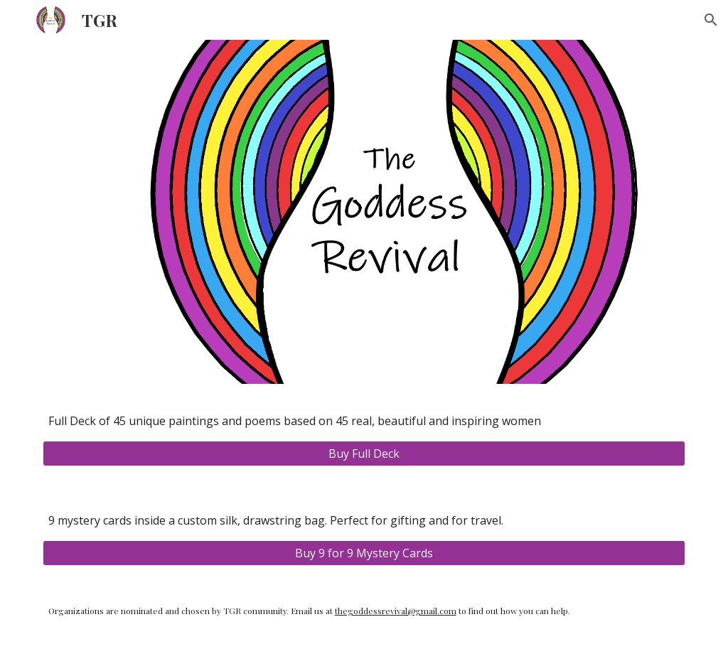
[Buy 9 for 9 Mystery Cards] (364, 553)
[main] (364, 421)
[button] (711, 20)
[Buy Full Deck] (364, 453)
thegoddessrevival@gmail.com (395, 610)
